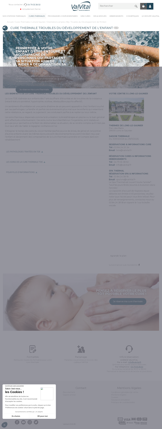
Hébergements (116, 16)
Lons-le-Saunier (38, 22)
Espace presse (69, 395)
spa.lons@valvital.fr (126, 179)
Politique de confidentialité (123, 402)
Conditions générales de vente (124, 392)
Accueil (10, 22)
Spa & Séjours (100, 16)
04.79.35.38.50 (137, 367)
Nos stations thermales (14, 16)
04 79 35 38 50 (121, 162)
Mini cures (85, 16)
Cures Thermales (37, 16)
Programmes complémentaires (63, 16)
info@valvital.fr (123, 165)
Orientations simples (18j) (58, 22)
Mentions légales (118, 395)
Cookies (114, 397)
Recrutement (69, 392)
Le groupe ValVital (150, 16)
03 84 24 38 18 (121, 176)
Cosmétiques (132, 16)
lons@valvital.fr (124, 150)
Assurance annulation (120, 400)
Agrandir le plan (118, 256)
